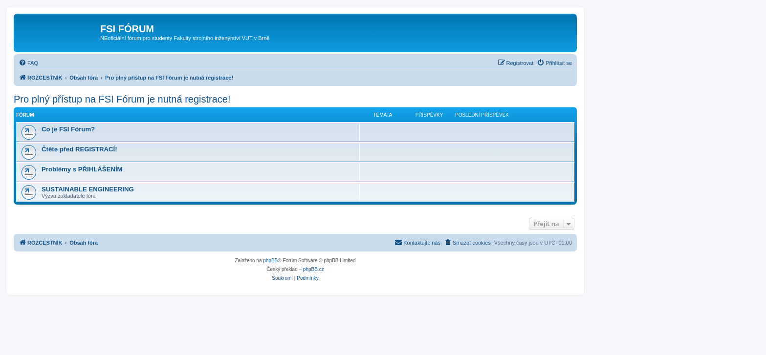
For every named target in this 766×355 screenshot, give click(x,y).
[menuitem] (28, 63)
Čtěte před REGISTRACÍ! (79, 149)
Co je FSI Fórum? (68, 129)
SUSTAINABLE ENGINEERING (88, 189)
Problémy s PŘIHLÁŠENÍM (82, 169)
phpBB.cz (313, 269)
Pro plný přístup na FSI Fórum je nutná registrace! (122, 99)
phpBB (270, 260)
